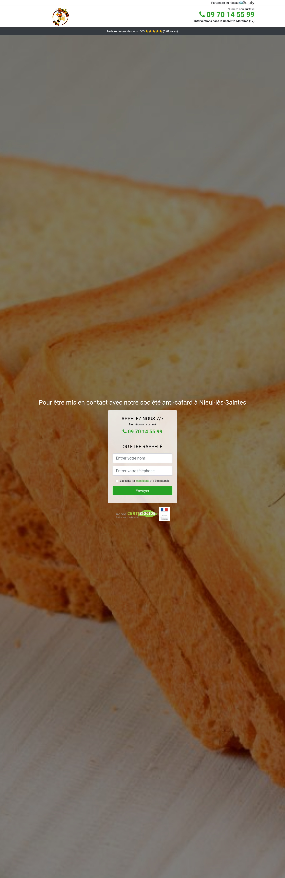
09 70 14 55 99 (227, 15)
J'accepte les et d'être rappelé (144, 480)
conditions (142, 480)
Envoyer (142, 490)
